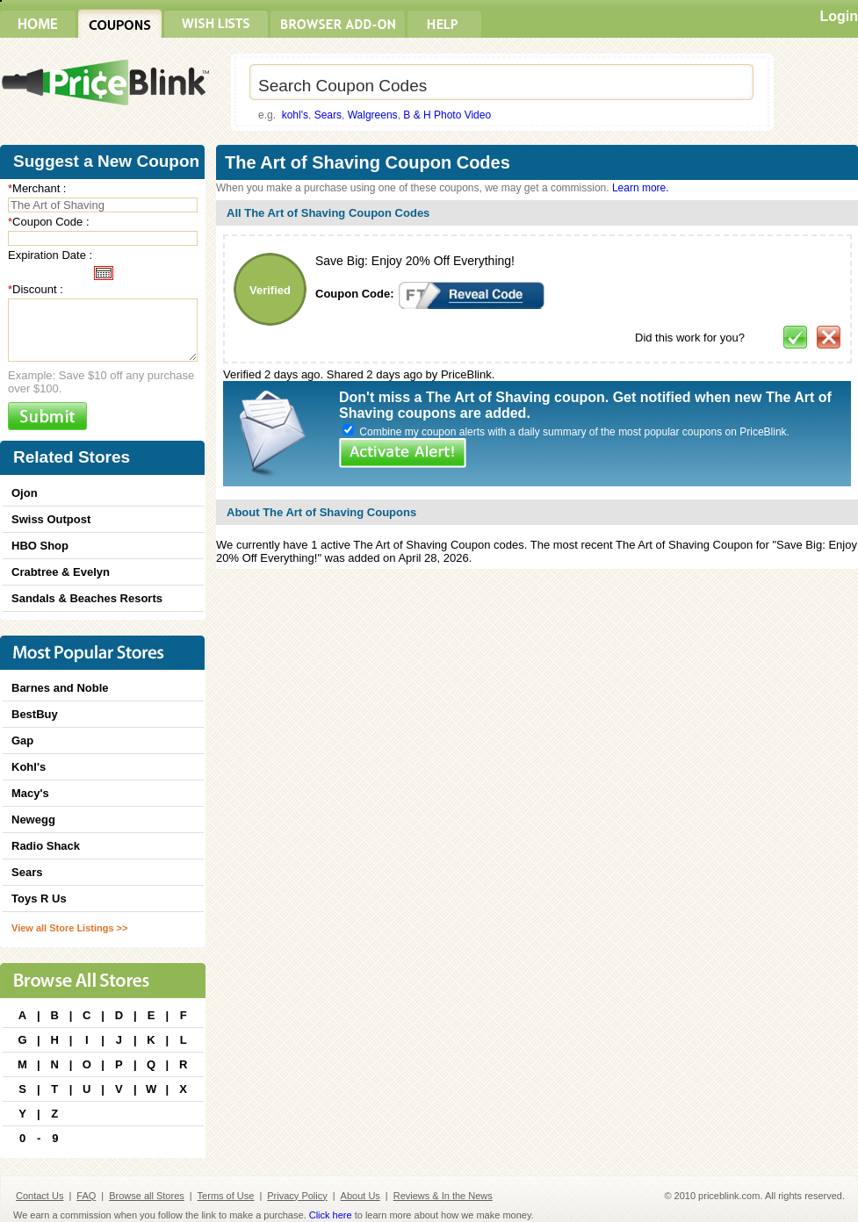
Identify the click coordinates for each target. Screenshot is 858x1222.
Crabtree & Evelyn (60, 572)
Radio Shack (45, 845)
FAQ (86, 1195)
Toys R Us (39, 898)
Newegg (33, 819)
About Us (360, 1195)
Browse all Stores (146, 1195)
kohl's (295, 115)
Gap (22, 740)
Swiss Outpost (50, 519)
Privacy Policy (297, 1195)
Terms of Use (226, 1195)
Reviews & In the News (443, 1195)
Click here (330, 1215)
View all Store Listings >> (69, 928)
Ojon (24, 493)
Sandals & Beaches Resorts (86, 598)
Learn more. (640, 188)
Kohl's (28, 766)
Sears (328, 115)
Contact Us (39, 1195)
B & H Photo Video (447, 115)
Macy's (30, 793)
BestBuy (34, 714)
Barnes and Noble (60, 687)
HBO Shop (39, 545)
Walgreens (373, 115)
